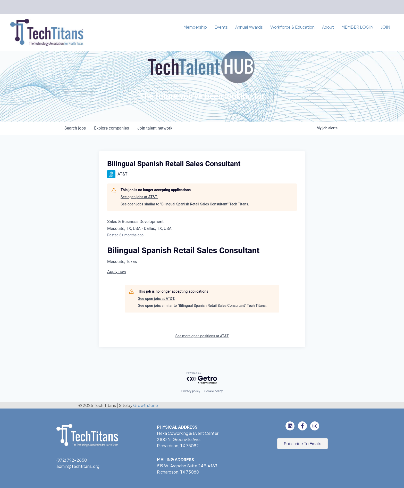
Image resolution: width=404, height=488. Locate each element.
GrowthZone (145, 405)
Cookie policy (213, 391)
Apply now (116, 271)
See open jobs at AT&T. (139, 197)
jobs (75, 128)
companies (111, 128)
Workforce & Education (292, 27)
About (328, 27)
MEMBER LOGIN (357, 27)
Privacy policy (190, 391)
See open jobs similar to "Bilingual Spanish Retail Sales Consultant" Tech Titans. (185, 204)
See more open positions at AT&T (202, 336)
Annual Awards (249, 27)
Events (221, 27)
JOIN (385, 27)
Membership (195, 27)
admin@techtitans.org (77, 466)
